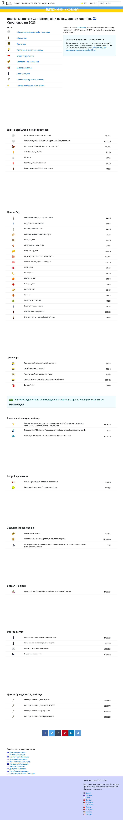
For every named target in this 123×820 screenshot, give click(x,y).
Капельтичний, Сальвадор (19, 757)
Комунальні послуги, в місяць (30, 50)
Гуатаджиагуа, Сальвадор (19, 764)
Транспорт (21, 44)
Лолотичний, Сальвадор (18, 759)
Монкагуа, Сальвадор (17, 752)
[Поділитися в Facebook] (45, 733)
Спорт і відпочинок (25, 56)
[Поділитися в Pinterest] (65, 733)
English (87, 793)
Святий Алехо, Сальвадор (19, 771)
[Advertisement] (61, 110)
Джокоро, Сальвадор (17, 766)
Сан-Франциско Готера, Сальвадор (22, 773)
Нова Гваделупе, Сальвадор (20, 762)
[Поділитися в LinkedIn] (71, 733)
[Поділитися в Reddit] (78, 733)
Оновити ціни (16, 404)
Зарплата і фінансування (28, 62)
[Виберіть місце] (109, 3)
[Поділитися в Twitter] (52, 733)
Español (87, 800)
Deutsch (87, 812)
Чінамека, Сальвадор (17, 754)
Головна (17, 3)
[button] (92, 3)
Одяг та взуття (23, 74)
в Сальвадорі (81, 28)
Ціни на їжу (22, 38)
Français (87, 814)
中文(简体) (88, 809)
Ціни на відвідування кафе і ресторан (33, 32)
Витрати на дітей (24, 68)
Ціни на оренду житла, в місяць (30, 79)
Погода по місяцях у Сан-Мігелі (30, 86)
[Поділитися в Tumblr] (58, 733)
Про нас (37, 3)
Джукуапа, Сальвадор (18, 769)
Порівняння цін (27, 3)
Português (88, 802)
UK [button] (83, 3)
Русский (87, 795)
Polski (86, 798)
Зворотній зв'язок (48, 3)
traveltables (8, 3)
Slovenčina (88, 805)
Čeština (87, 807)
